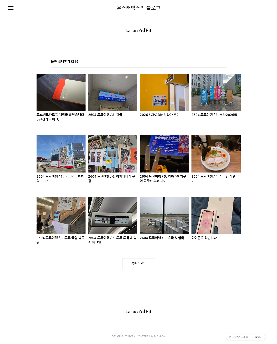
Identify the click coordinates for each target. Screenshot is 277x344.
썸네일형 (218, 61)
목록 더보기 (138, 263)
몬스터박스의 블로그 (138, 8)
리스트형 (223, 61)
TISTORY (130, 336)
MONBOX (159, 336)
